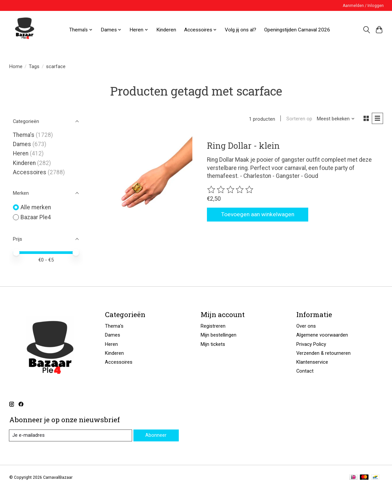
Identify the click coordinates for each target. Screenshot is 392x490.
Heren (20, 153)
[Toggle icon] (366, 30)
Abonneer (156, 435)
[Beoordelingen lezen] (231, 190)
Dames (22, 144)
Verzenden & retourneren (323, 353)
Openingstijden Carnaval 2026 (297, 30)
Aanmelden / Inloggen (363, 5)
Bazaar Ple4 (36, 217)
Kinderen (166, 30)
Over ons (306, 326)
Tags (34, 66)
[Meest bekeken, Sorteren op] (335, 119)
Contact (305, 371)
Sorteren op (299, 119)
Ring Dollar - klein (243, 145)
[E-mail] (70, 435)
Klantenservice (312, 362)
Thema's (23, 135)
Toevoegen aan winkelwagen (258, 214)
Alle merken (36, 207)
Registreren (213, 326)
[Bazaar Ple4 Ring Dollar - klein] (149, 178)
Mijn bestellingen (218, 335)
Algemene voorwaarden (322, 335)
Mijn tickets (213, 344)
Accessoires (29, 172)
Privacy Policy (311, 344)
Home (16, 66)
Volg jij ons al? (240, 30)
